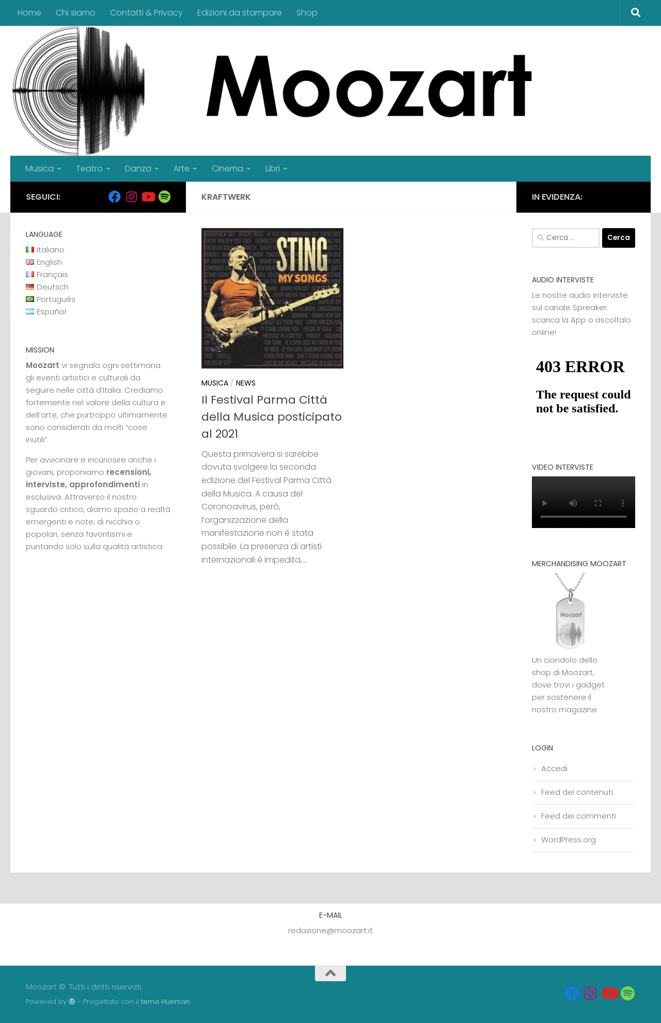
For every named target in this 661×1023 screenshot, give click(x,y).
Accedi (554, 768)
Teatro (89, 168)
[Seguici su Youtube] (147, 196)
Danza (138, 168)
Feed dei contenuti (577, 792)
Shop (307, 13)
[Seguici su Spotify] (164, 196)
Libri (272, 168)
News (246, 383)
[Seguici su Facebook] (114, 196)
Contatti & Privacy (146, 13)
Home (29, 13)
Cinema (227, 168)
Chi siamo (76, 13)
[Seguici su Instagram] (131, 196)
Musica (39, 168)
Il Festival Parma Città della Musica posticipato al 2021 (271, 417)
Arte (182, 168)
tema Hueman (165, 1001)
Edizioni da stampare (239, 13)
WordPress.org (568, 839)
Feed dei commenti (578, 815)
